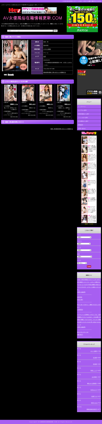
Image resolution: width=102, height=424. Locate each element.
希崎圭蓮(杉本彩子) (92, 409)
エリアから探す (82, 110)
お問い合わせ (82, 128)
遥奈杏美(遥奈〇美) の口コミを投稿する (54, 72)
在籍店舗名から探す (83, 114)
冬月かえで (94, 390)
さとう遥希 (94, 351)
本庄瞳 (95, 364)
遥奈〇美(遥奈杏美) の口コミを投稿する (61, 129)
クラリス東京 (47, 49)
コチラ (31, 5)
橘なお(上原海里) (92, 383)
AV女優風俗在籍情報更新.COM (47, 421)
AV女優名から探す (83, 121)
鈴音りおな (94, 403)
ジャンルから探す (83, 117)
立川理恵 (94, 377)
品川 (44, 56)
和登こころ (94, 370)
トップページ (82, 106)
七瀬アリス (94, 396)
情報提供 (80, 125)
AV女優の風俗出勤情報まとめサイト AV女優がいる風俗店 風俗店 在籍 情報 (82, 1)
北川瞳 (95, 357)
